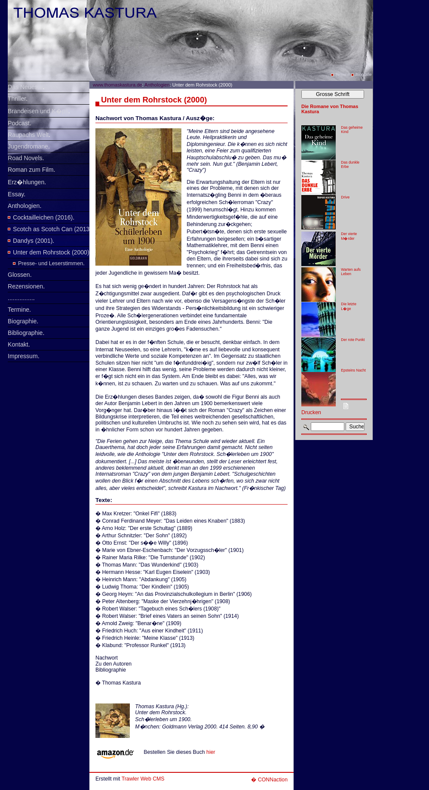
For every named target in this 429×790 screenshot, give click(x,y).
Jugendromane (28, 146)
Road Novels (25, 158)
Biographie (22, 321)
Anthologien (24, 205)
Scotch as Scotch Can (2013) (52, 229)
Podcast (19, 123)
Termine (18, 309)
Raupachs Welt (28, 134)
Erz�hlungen (26, 182)
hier (210, 752)
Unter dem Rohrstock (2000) (51, 252)
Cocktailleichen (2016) (43, 217)
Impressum (23, 356)
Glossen (19, 274)
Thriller (17, 98)
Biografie (363, 74)
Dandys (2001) (32, 240)
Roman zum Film (30, 169)
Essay (16, 194)
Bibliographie (25, 332)
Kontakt (18, 344)
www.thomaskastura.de (117, 84)
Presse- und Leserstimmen (50, 263)
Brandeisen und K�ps (38, 111)
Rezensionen (25, 286)
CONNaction (273, 780)
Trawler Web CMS (143, 779)
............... (20, 297)
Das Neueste (25, 87)
